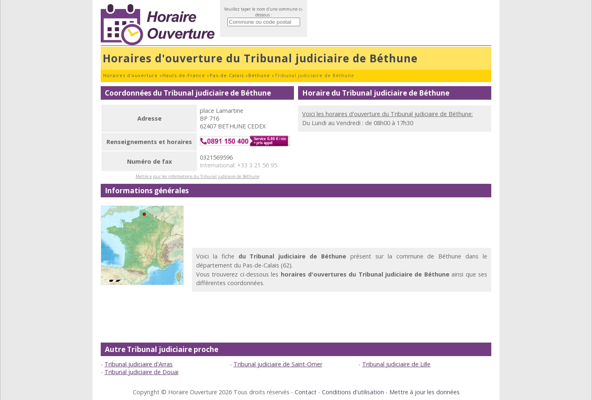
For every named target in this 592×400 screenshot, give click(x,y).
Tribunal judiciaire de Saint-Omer (278, 364)
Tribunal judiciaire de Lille (396, 364)
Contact (306, 392)
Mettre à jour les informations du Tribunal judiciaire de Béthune (197, 176)
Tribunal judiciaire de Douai (141, 372)
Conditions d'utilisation (353, 392)
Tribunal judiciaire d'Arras (138, 364)
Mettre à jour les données (424, 392)
